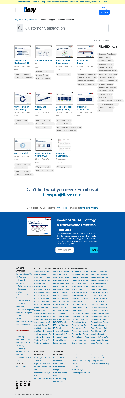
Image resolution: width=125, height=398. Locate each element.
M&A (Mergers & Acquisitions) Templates (81, 283)
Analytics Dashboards (42, 277)
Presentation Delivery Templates (81, 322)
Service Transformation (87, 77)
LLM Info (75, 367)
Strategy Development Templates (100, 319)
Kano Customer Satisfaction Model (63, 63)
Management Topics (23, 340)
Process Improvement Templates (81, 331)
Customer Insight (64, 120)
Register (104, 12)
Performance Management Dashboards (81, 313)
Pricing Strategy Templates (81, 325)
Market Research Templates (81, 289)
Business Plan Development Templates (43, 295)
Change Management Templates (43, 307)
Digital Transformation (24, 286)
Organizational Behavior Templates (81, 307)
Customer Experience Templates (43, 337)
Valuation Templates (98, 334)
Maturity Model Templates (81, 295)
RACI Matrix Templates (99, 271)
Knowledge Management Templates (81, 274)
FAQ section (61, 208)
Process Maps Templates (81, 334)
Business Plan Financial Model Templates (43, 298)
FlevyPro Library (30, 20)
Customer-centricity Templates (62, 274)
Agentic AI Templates (41, 271)
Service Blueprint (43, 60)
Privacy (28, 357)
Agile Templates (40, 274)
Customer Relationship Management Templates (43, 343)
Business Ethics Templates (43, 289)
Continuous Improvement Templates (43, 319)
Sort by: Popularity (101, 40)
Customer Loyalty (43, 167)
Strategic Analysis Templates (100, 307)
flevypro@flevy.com (62, 194)
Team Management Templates (100, 331)
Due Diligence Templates (62, 289)
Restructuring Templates (99, 280)
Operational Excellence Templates (81, 304)
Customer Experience (23, 77)
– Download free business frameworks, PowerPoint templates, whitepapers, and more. (62, 2)
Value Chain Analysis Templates (100, 337)
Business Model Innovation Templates (43, 292)
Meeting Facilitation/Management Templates (81, 301)
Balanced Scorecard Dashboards (43, 286)
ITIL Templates (58, 328)
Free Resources (78, 355)
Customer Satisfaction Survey (62, 156)
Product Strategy (64, 74)
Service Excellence (22, 165)
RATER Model (21, 153)
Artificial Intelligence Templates (43, 280)
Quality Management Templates (81, 343)
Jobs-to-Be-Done (64, 124)
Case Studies (58, 364)
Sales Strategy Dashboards (100, 289)
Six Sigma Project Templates (100, 298)
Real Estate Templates (99, 274)
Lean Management (79, 358)
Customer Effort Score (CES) (43, 154)
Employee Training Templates (62, 298)
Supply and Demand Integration (40, 109)
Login (102, 7)
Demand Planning (43, 120)
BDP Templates (39, 283)
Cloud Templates (40, 310)
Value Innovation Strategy (100, 364)
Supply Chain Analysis (45, 124)
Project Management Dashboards (81, 340)
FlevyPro (17, 20)
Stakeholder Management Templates (100, 304)
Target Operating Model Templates (100, 328)
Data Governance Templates (62, 280)
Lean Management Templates (81, 280)
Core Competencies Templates (43, 322)
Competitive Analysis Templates (43, 316)
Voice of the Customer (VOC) (22, 61)
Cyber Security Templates (62, 277)
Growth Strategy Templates (62, 313)
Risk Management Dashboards (100, 283)
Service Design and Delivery (21, 108)
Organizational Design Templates (81, 310)
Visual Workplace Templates (100, 343)
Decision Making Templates (62, 283)
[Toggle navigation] (19, 9)
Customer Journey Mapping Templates (43, 340)
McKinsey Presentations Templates (81, 298)
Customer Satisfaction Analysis (83, 109)
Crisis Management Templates (43, 334)
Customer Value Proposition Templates (62, 271)
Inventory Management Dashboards (62, 340)
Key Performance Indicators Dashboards (81, 271)
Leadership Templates (80, 277)
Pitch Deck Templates (80, 316)
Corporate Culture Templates (43, 325)
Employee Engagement (87, 84)
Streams (19, 319)
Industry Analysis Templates (62, 334)
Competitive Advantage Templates (43, 313)
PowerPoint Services (23, 325)
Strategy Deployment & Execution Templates (100, 316)
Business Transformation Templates (43, 301)
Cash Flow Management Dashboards (43, 304)
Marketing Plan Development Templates (81, 292)
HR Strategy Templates (61, 316)
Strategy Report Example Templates (100, 322)
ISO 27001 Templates (61, 322)
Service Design (42, 75)
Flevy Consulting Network (25, 322)
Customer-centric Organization (69, 127)
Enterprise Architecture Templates (62, 301)
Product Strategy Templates (81, 337)
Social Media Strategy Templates (100, 301)
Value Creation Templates (100, 340)
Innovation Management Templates (62, 337)
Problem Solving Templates (81, 328)
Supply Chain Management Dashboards (100, 325)
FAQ (17, 357)
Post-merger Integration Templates (81, 319)
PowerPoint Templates (25, 310)
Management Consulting (43, 379)
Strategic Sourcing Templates (100, 313)
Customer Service (43, 78)
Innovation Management (66, 130)
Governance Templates (61, 310)
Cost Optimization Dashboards (43, 328)
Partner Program (22, 349)
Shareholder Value (43, 127)
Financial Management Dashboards (62, 304)
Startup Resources (97, 361)
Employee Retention (86, 81)
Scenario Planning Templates (100, 292)
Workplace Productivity (87, 74)
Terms (22, 357)
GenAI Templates (59, 307)
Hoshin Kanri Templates (61, 319)
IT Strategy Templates (61, 325)
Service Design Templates (100, 295)
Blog (17, 360)
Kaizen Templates (59, 343)
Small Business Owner (99, 358)
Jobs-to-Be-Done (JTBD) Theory (64, 108)
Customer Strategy (22, 74)
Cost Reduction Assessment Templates (43, 331)
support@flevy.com (22, 366)
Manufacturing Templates (81, 286)
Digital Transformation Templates (62, 286)
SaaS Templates (97, 286)
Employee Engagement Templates (62, 295)
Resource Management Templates (100, 277)
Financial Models (23, 301)
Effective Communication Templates (62, 292)
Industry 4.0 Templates (61, 331)
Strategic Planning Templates (100, 310)
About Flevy (20, 337)
